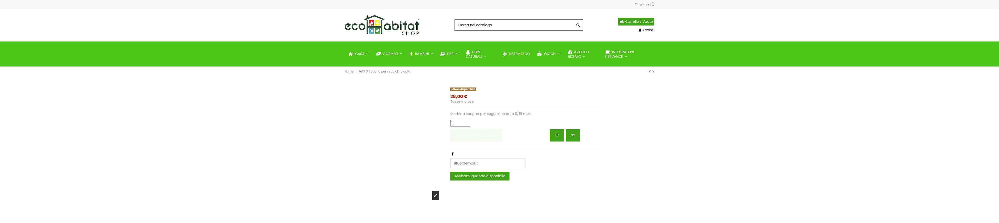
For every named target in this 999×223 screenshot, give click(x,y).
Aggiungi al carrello (476, 135)
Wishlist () (644, 4)
